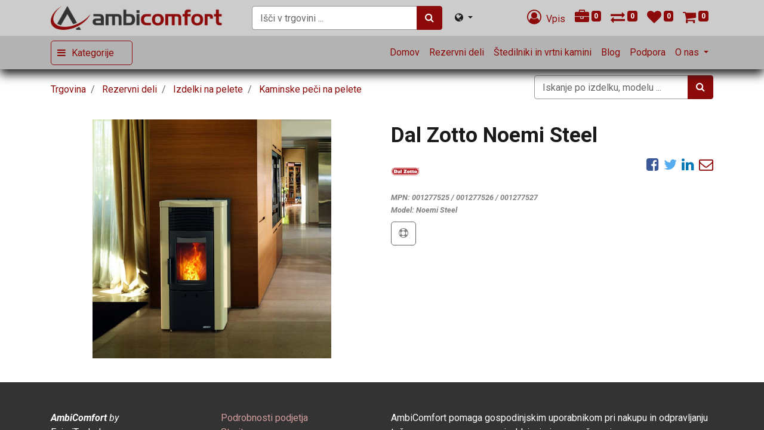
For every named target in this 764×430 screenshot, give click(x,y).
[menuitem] (404, 52)
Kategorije (93, 53)
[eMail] (706, 164)
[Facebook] (652, 164)
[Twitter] (670, 164)
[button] (403, 233)
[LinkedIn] (688, 164)
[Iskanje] (429, 18)
